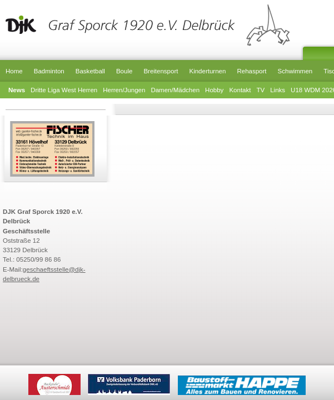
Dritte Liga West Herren (64, 90)
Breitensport (160, 71)
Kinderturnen (207, 71)
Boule (124, 71)
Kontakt (240, 90)
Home (14, 71)
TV (260, 90)
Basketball (90, 71)
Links (277, 90)
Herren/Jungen (124, 90)
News (16, 90)
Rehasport (251, 71)
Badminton (49, 71)
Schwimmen (295, 71)
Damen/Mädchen (175, 90)
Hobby (214, 90)
